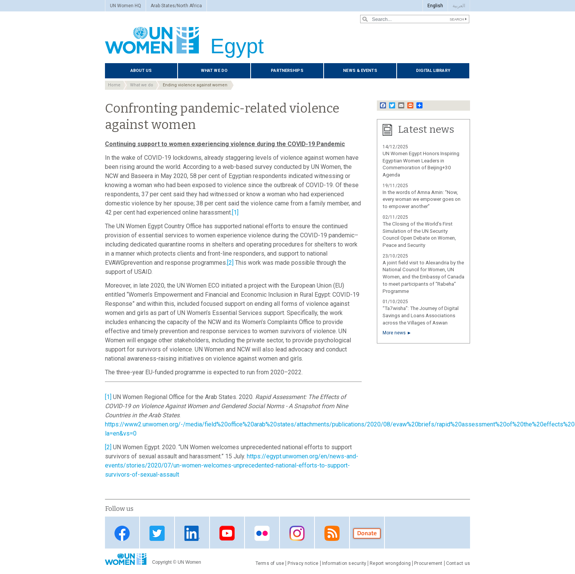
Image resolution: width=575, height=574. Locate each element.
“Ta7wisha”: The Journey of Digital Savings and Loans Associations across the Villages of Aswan (421, 315)
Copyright (162, 562)
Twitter (157, 533)
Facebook (122, 533)
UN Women (189, 562)
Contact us (458, 563)
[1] (235, 212)
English (435, 5)
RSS (332, 533)
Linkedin (192, 533)
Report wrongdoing (390, 563)
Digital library (433, 70)
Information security (344, 563)
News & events (360, 70)
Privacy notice (303, 563)
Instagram (297, 533)
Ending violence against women (195, 85)
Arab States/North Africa (176, 5)
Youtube (227, 533)
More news (394, 332)
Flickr (262, 533)
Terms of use (270, 563)
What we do (214, 70)
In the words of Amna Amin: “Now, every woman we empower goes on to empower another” (422, 199)
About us (141, 70)
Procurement (428, 563)
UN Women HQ (125, 5)
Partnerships (287, 70)
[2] (230, 262)
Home (114, 85)
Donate (367, 533)
